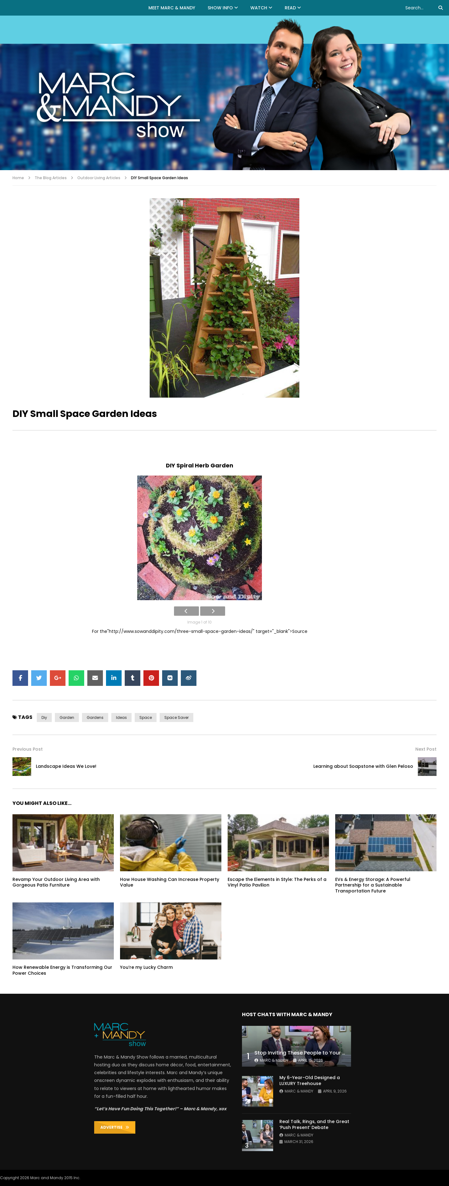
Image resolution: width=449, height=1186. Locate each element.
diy (44, 717)
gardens (95, 717)
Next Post (426, 749)
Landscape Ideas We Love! (66, 766)
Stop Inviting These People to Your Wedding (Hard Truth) (326, 1052)
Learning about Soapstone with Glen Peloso (363, 766)
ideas (121, 717)
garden (67, 717)
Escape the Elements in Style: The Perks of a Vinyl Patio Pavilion (277, 882)
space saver (176, 717)
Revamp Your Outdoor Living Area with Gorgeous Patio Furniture (56, 882)
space (145, 717)
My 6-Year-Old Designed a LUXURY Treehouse (309, 1080)
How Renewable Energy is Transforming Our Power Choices (62, 970)
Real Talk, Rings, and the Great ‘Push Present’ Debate (314, 1124)
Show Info (220, 8)
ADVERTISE (114, 1127)
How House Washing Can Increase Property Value (169, 882)
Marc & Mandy (274, 1060)
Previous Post (27, 749)
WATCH (258, 8)
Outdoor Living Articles (98, 177)
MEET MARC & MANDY (171, 8)
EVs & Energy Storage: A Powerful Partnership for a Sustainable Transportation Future (372, 885)
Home (18, 177)
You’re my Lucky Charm (146, 967)
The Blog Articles (51, 177)
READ (290, 8)
